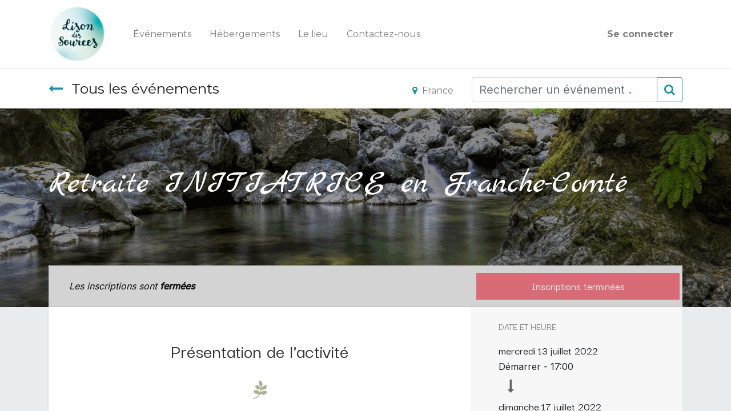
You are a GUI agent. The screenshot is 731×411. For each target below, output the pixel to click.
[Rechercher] (669, 89)
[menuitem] (162, 34)
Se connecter (640, 34)
